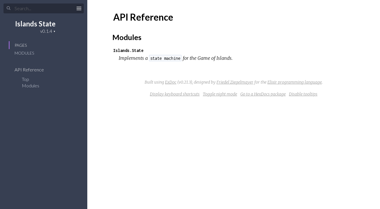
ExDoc (170, 82)
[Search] (43, 8)
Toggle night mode (220, 94)
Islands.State (128, 50)
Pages (21, 45)
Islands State (35, 23)
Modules (24, 53)
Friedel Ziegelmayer (234, 82)
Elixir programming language (294, 82)
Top (25, 79)
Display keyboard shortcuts (175, 94)
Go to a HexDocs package (263, 94)
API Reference (33, 69)
